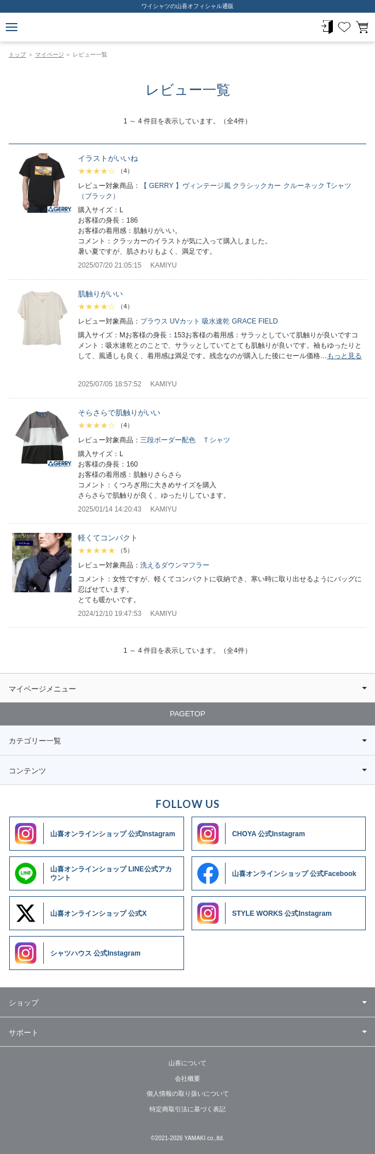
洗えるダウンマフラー (174, 565)
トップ (17, 54)
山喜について (187, 1062)
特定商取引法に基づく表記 (187, 1109)
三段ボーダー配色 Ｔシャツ (185, 440)
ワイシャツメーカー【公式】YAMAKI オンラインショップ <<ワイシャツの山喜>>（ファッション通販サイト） (187, 27)
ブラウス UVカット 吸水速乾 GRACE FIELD (209, 321)
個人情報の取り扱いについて (188, 1093)
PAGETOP (187, 713)
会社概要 (187, 1078)
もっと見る (344, 356)
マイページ (49, 54)
